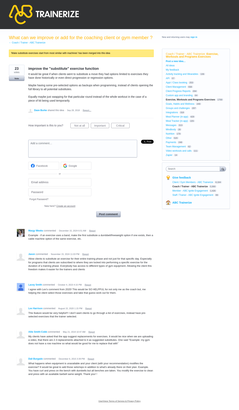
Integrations (172, 112)
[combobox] (194, 168)
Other (169, 138)
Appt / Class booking (176, 82)
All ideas (170, 65)
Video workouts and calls (179, 150)
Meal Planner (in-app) (177, 116)
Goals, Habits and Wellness (180, 104)
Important (101, 126)
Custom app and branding (179, 95)
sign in (194, 37)
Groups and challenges (178, 108)
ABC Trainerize (182, 202)
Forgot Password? (38, 199)
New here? (59, 206)
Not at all (81, 126)
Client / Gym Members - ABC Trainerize (193, 182)
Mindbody (171, 129)
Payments (171, 142)
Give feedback (181, 177)
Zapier (169, 155)
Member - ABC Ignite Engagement (190, 190)
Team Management (176, 146)
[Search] (223, 168)
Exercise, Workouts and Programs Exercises (192, 55)
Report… (87, 110)
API (168, 78)
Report (92, 231)
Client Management (176, 86)
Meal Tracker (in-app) (177, 121)
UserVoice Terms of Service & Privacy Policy (120, 401)
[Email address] (59, 182)
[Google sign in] (76, 166)
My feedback (172, 69)
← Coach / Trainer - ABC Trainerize (27, 42)
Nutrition (170, 133)
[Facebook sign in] (43, 166)
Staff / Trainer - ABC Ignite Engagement (193, 195)
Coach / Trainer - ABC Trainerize (185, 53)
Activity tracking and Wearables (182, 74)
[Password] (59, 192)
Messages (171, 125)
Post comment (108, 214)
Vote (16, 78)
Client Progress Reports (178, 91)
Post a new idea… (176, 61)
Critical (123, 126)
